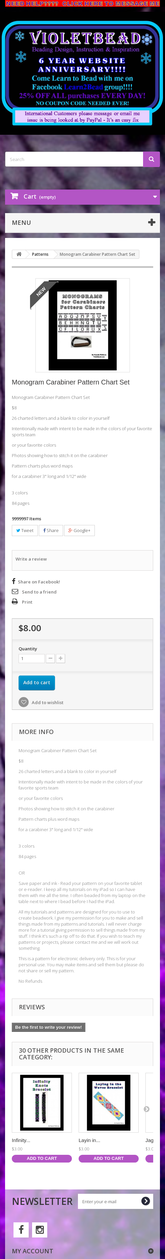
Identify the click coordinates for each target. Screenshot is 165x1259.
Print (27, 602)
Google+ (79, 530)
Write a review (31, 559)
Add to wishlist (47, 702)
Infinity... (21, 1140)
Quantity (28, 649)
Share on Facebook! (39, 582)
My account (32, 1251)
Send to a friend (39, 592)
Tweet (24, 530)
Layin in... (89, 1140)
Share (51, 530)
